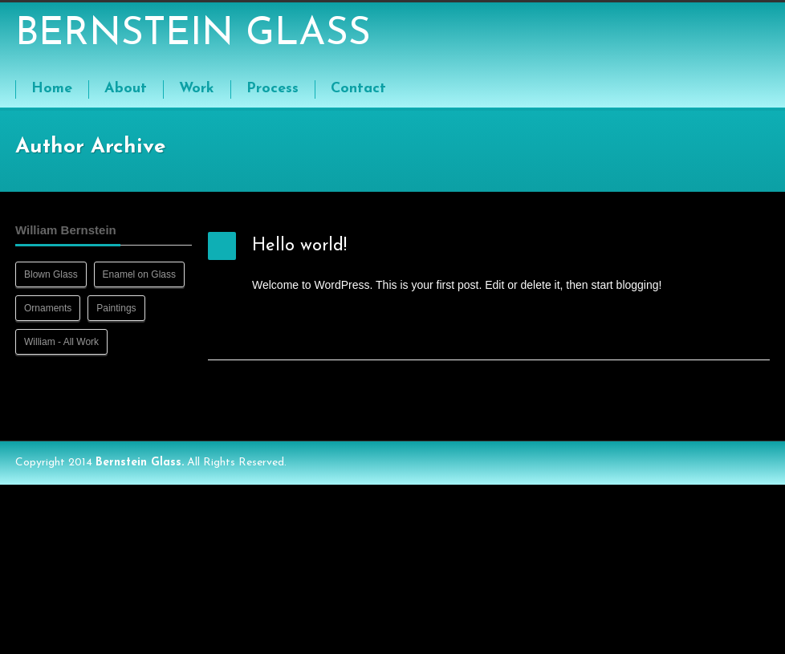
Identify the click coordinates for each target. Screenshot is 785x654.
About (125, 88)
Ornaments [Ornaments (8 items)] (47, 308)
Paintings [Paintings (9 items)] (116, 308)
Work (196, 88)
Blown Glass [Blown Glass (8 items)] (51, 274)
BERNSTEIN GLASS (193, 34)
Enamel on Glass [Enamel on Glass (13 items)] (139, 274)
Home (51, 88)
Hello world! (299, 246)
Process (272, 88)
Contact (358, 88)
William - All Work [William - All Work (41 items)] (61, 341)
